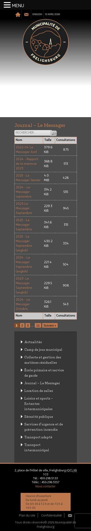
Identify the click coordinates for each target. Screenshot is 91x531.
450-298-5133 (49, 478)
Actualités (33, 341)
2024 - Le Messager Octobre (23, 304)
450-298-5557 (50, 482)
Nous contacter (45, 486)
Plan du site (27, 515)
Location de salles (38, 390)
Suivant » (50, 325)
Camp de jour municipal (43, 349)
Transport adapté (38, 437)
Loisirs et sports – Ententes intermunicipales (38, 403)
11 (38, 325)
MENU (18, 5)
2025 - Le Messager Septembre (24, 225)
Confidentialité (51, 515)
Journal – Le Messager (42, 383)
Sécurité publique (38, 416)
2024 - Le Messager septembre (23, 192)
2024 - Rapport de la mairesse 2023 (27, 164)
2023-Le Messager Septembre (24, 208)
